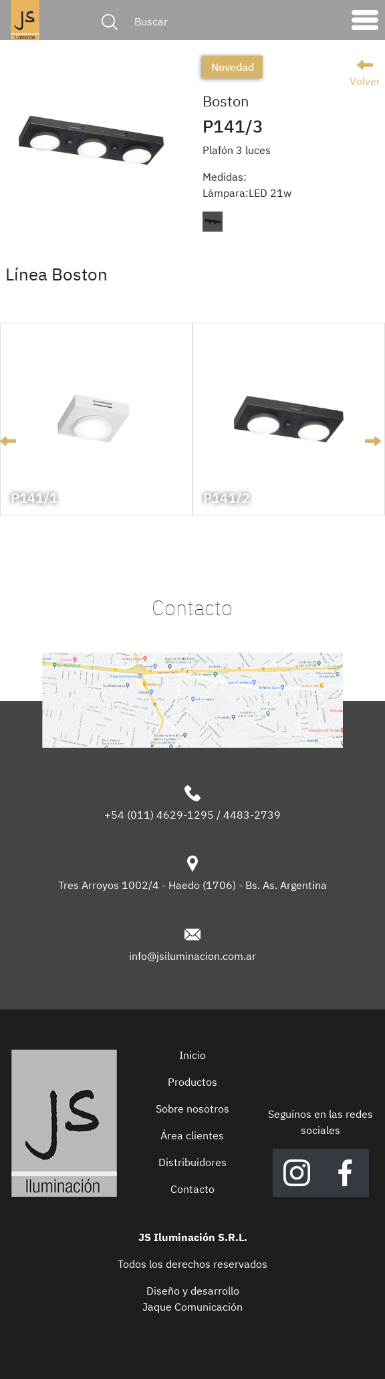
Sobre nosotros (192, 1108)
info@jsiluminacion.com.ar (192, 956)
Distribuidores (192, 1162)
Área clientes (192, 1135)
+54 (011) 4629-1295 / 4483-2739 (192, 814)
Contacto (192, 1189)
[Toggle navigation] (365, 23)
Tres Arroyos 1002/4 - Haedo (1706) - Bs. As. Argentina (192, 885)
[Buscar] (234, 21)
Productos (192, 1081)
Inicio (192, 1055)
